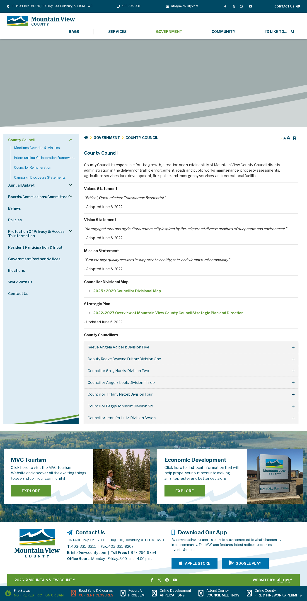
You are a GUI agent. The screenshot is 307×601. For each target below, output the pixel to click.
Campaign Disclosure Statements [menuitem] (40, 177)
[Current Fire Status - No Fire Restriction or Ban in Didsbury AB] (34, 593)
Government (107, 138)
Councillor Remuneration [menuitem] (32, 167)
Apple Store (197, 563)
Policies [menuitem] (15, 220)
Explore (31, 491)
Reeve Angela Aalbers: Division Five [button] (118, 347)
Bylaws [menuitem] (14, 208)
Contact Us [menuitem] (18, 294)
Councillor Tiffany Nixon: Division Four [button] (120, 394)
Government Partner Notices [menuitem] (34, 259)
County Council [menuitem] (21, 140)
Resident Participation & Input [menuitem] (35, 247)
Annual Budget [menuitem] (21, 185)
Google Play (248, 563)
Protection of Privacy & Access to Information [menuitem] (36, 233)
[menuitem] (275, 31)
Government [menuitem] (169, 31)
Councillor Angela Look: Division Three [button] (121, 382)
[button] (70, 139)
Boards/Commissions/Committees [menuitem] (39, 197)
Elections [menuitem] (16, 270)
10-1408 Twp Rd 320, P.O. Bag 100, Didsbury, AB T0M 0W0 (115, 540)
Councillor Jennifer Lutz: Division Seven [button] (122, 418)
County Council (142, 138)
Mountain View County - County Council (41, 21)
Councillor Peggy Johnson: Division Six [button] (120, 406)
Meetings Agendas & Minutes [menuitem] (37, 148)
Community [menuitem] (223, 31)
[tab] (191, 347)
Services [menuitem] (117, 31)
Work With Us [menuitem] (20, 282)
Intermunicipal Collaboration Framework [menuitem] (44, 158)
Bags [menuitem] (74, 31)
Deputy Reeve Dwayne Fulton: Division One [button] (124, 359)
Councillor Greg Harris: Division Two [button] (118, 371)
